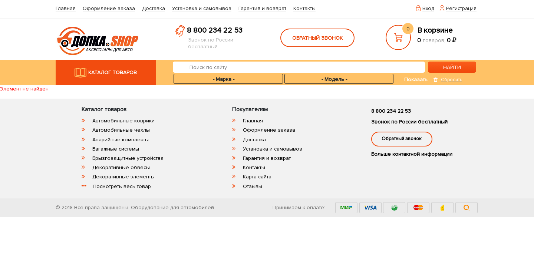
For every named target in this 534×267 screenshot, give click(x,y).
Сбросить (451, 80)
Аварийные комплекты (120, 139)
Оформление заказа (109, 8)
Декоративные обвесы (121, 167)
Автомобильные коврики (123, 121)
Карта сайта (257, 177)
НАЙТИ (452, 67)
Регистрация (461, 8)
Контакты (304, 8)
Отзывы (252, 186)
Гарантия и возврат (262, 8)
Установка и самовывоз (201, 8)
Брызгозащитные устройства (128, 158)
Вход (428, 8)
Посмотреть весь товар (122, 186)
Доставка (153, 8)
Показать (416, 79)
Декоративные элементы (123, 177)
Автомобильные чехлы (121, 130)
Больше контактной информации (411, 154)
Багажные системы (115, 149)
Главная (66, 8)
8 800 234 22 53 (215, 30)
